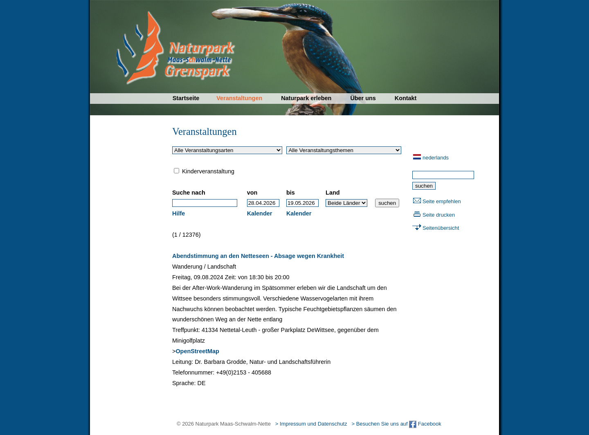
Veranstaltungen (239, 98)
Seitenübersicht (441, 228)
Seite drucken (439, 215)
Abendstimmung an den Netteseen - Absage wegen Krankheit (258, 256)
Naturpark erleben (306, 98)
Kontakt (406, 98)
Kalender (259, 213)
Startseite (186, 98)
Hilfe (178, 213)
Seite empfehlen (442, 201)
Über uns (362, 98)
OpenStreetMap (197, 351)
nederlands (436, 158)
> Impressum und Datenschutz (311, 424)
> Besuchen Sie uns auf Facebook (396, 424)
